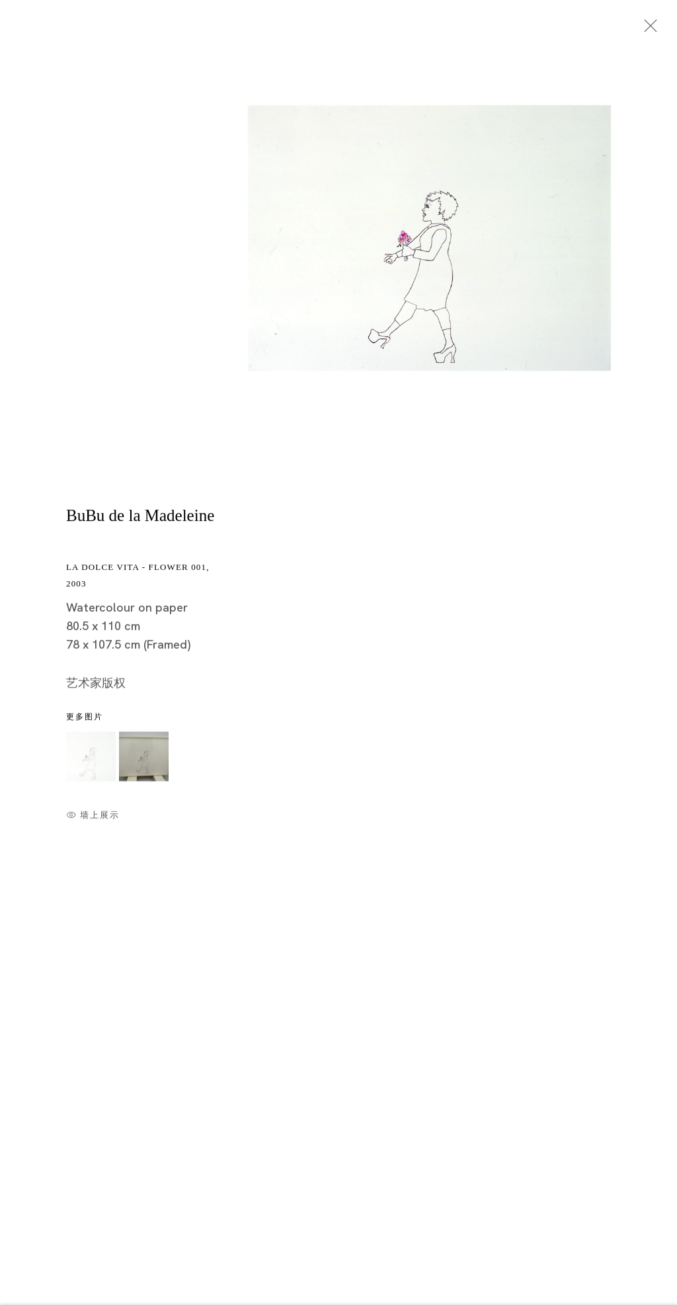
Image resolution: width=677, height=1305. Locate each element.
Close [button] (647, 30)
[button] (91, 758)
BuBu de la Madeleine (140, 517)
